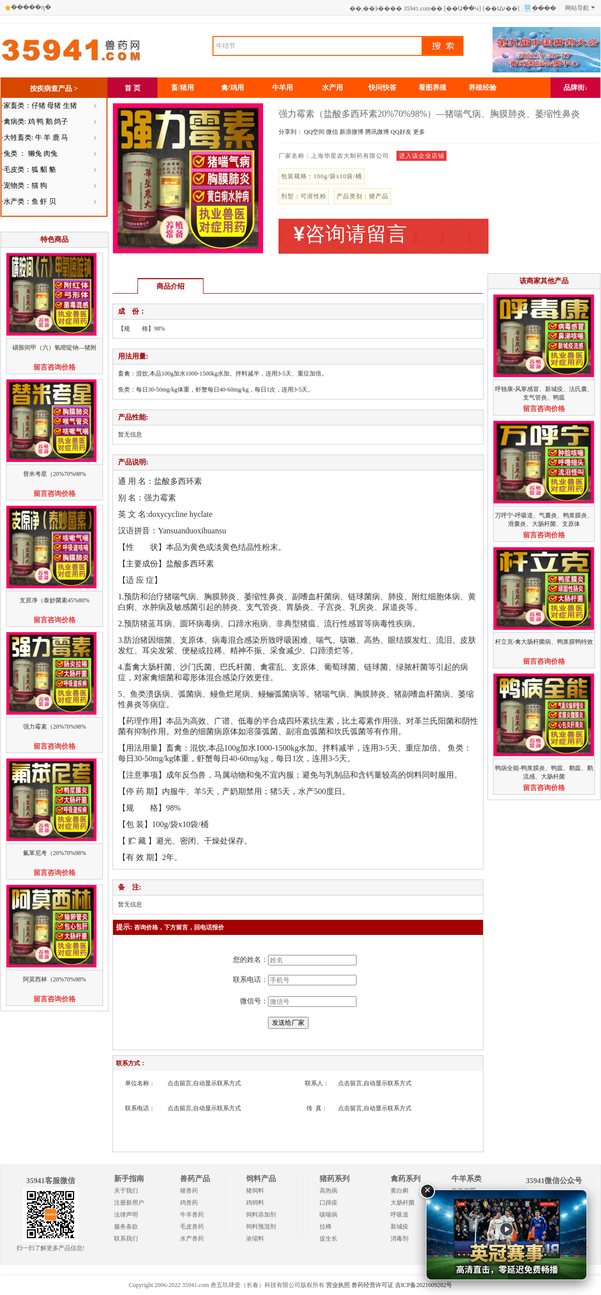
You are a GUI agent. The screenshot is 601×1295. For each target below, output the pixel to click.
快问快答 (382, 87)
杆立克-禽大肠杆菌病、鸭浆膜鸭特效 (544, 641)
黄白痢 (399, 1190)
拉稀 (326, 1226)
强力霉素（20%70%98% (54, 726)
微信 (332, 131)
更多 (419, 131)
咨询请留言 (351, 234)
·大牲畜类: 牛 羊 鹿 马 (35, 137)
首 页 (132, 88)
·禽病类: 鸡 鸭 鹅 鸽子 (35, 121)
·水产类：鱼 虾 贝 (29, 201)
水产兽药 (192, 1238)
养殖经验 (482, 87)
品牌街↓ (576, 87)
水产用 (332, 87)
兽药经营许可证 (373, 1285)
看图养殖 (432, 87)
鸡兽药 (189, 1202)
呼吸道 (399, 1214)
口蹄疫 (329, 1202)
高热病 (329, 1190)
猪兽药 (189, 1190)
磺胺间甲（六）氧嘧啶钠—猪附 (54, 347)
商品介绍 (170, 286)
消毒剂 (399, 1238)
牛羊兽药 (192, 1214)
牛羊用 (282, 87)
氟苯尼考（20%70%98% (54, 853)
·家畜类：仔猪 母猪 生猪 (39, 105)
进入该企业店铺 (421, 155)
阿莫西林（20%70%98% (54, 979)
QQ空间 (314, 131)
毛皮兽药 (192, 1226)
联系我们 (126, 1238)
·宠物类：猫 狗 (24, 185)
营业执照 (338, 1285)
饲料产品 (261, 1179)
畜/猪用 (182, 87)
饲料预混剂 (261, 1226)
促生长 (329, 1238)
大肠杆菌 (402, 1202)
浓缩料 (255, 1238)
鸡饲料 (255, 1202)
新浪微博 (352, 131)
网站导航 (580, 7)
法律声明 (126, 1214)
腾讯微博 (377, 131)
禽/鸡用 (232, 87)
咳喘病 (329, 1214)
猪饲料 (255, 1190)
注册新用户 (129, 1202)
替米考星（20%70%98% (54, 473)
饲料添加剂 (261, 1214)
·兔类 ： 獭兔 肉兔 (30, 153)
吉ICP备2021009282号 (423, 1285)
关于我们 (126, 1190)
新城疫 (399, 1226)
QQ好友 (400, 131)
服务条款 (126, 1226)
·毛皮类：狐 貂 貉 (29, 169)
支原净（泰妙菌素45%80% (55, 600)
